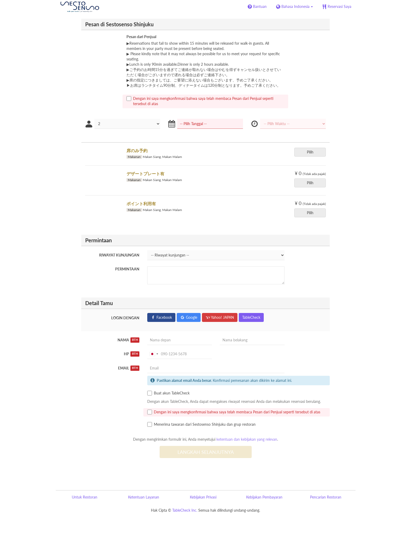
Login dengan (125, 318)
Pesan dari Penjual (141, 36)
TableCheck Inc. (184, 510)
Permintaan (127, 269)
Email (129, 368)
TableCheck (251, 317)
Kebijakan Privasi (203, 497)
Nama (129, 340)
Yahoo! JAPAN (219, 317)
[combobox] (154, 354)
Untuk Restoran (84, 497)
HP (132, 354)
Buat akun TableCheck (168, 393)
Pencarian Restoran (325, 497)
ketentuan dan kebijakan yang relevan (246, 439)
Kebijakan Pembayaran (264, 497)
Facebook (161, 317)
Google (188, 317)
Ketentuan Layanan (143, 497)
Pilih (312, 152)
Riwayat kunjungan (119, 255)
